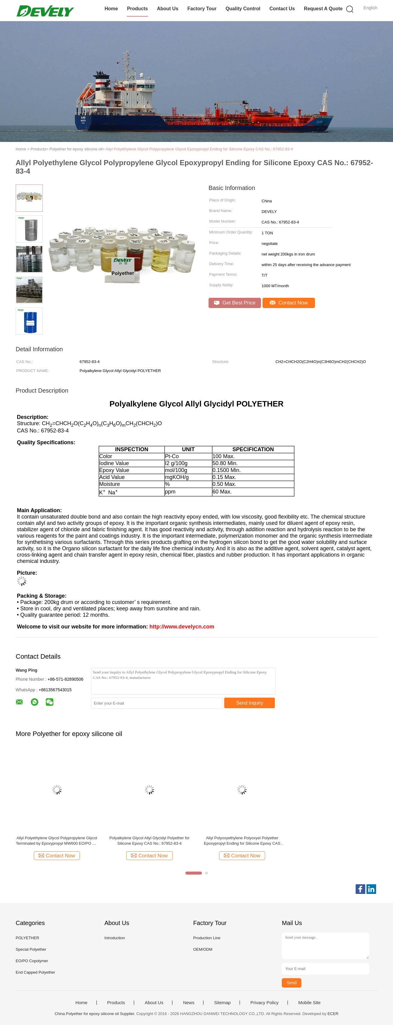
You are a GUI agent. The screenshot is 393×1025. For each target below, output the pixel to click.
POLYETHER (27, 938)
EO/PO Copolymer (32, 961)
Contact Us (282, 8)
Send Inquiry (249, 702)
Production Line (206, 938)
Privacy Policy (264, 1003)
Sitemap (222, 1003)
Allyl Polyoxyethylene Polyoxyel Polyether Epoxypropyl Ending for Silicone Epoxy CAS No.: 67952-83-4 (242, 841)
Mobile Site (309, 1003)
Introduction (114, 938)
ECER (333, 1013)
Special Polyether (31, 949)
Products (137, 8)
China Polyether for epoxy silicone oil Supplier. (95, 1013)
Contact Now (289, 303)
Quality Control (242, 8)
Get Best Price (234, 303)
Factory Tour (202, 8)
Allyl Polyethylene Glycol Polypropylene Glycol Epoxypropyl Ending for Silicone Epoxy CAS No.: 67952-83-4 (199, 149)
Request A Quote (323, 8)
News (188, 1003)
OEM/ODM (202, 949)
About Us (167, 8)
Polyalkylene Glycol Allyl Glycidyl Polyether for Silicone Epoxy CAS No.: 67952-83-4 (149, 841)
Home (111, 8)
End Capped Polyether (35, 972)
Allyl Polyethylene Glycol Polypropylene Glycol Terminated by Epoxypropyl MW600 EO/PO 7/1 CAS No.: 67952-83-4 (57, 841)
